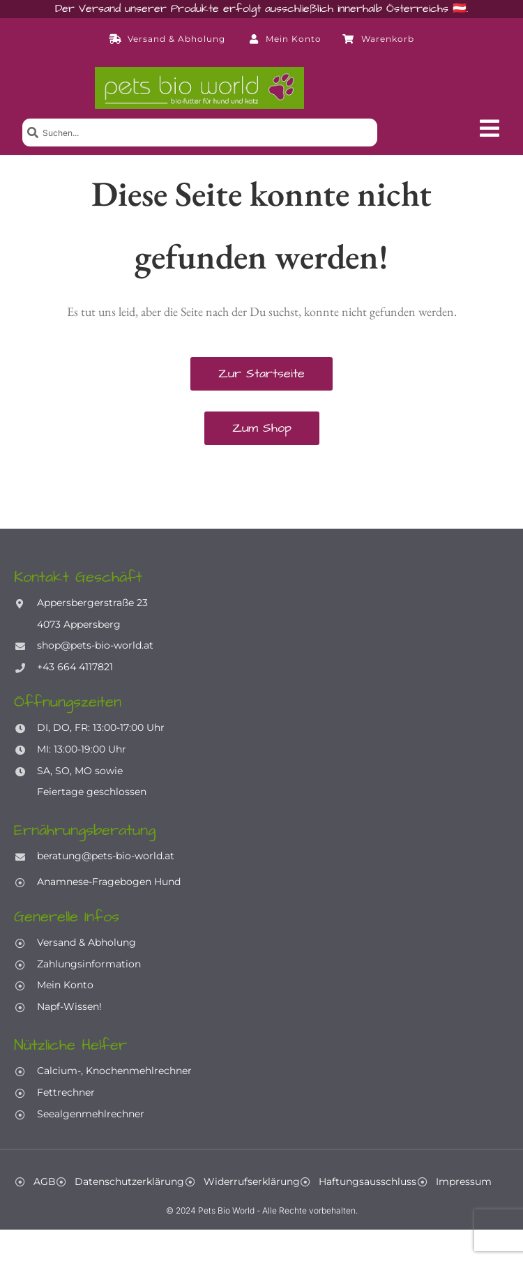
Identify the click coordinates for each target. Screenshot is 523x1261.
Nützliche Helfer (70, 1045)
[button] (489, 128)
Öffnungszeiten (67, 702)
